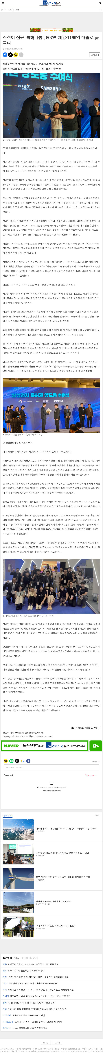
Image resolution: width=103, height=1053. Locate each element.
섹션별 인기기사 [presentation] (29, 958)
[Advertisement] (51, 20)
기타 (21, 54)
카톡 (15, 54)
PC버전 (57, 1042)
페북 (5, 54)
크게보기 (95, 54)
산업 (17, 9)
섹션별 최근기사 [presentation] (11, 958)
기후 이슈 (7, 815)
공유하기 (100, 9)
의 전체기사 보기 (84, 728)
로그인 (45, 1042)
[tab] (11, 958)
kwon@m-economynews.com (29, 732)
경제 (9, 9)
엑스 (10, 54)
